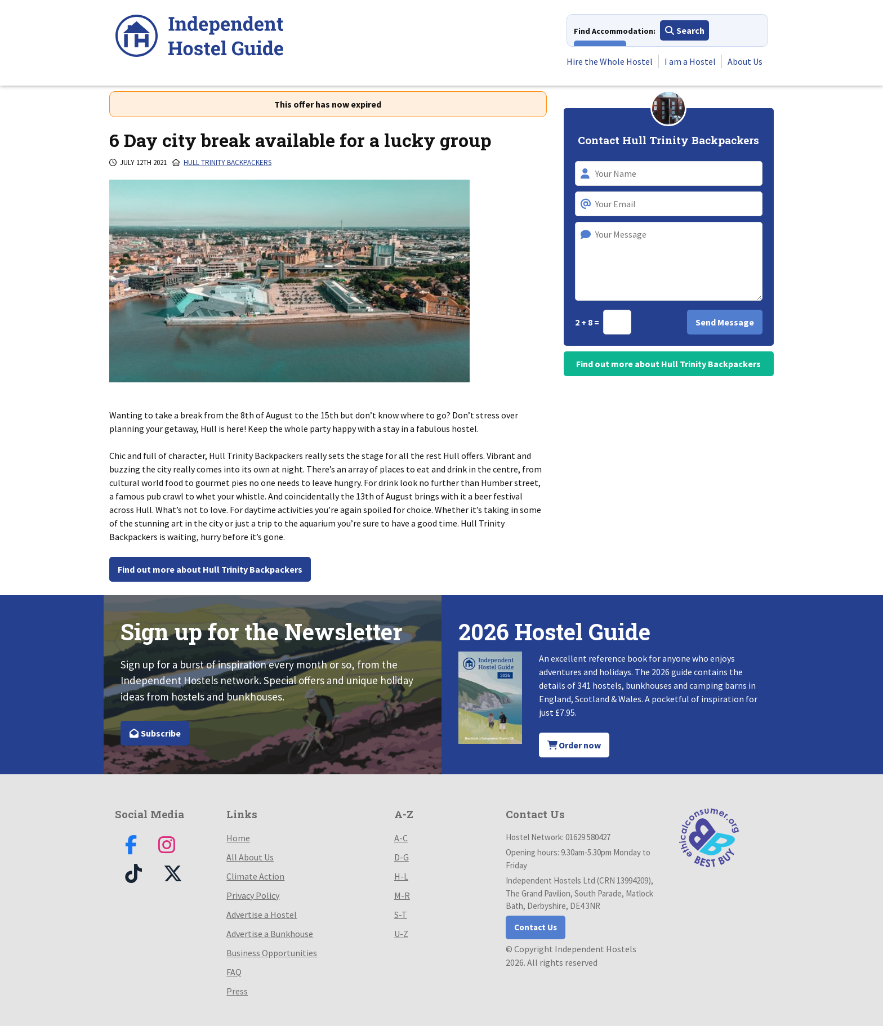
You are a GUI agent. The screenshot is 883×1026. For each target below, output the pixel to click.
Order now (574, 745)
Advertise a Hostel (261, 914)
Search (684, 30)
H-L (401, 876)
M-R (402, 895)
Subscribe (155, 733)
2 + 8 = (588, 322)
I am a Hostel (690, 61)
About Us (745, 61)
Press (237, 991)
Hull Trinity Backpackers (227, 162)
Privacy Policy (252, 895)
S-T (400, 914)
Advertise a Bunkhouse (269, 933)
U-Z (401, 933)
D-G (401, 857)
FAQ (234, 972)
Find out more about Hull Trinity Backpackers (210, 569)
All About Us (250, 857)
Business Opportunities (271, 952)
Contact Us (535, 927)
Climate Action (255, 876)
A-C (401, 838)
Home (238, 838)
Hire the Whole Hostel (610, 61)
